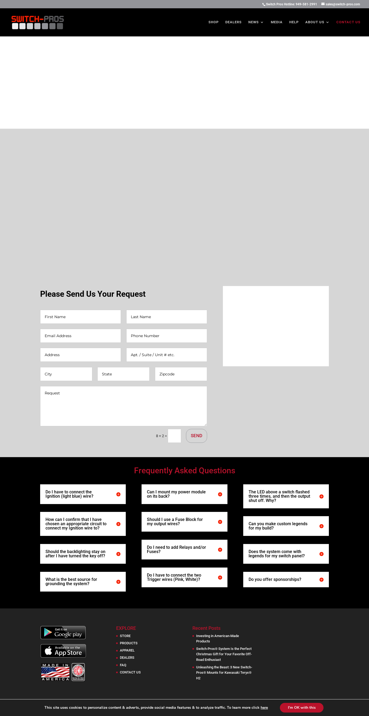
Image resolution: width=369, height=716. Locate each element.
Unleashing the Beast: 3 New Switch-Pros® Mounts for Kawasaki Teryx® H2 (224, 672)
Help (294, 22)
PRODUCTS (129, 643)
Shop (213, 22)
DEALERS (127, 658)
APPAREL (127, 650)
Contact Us (348, 22)
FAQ (123, 665)
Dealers (233, 22)
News (253, 22)
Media (277, 22)
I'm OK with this (302, 707)
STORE (125, 636)
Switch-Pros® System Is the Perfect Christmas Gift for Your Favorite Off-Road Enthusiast (224, 654)
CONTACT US (130, 672)
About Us (314, 22)
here (264, 707)
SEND (196, 435)
